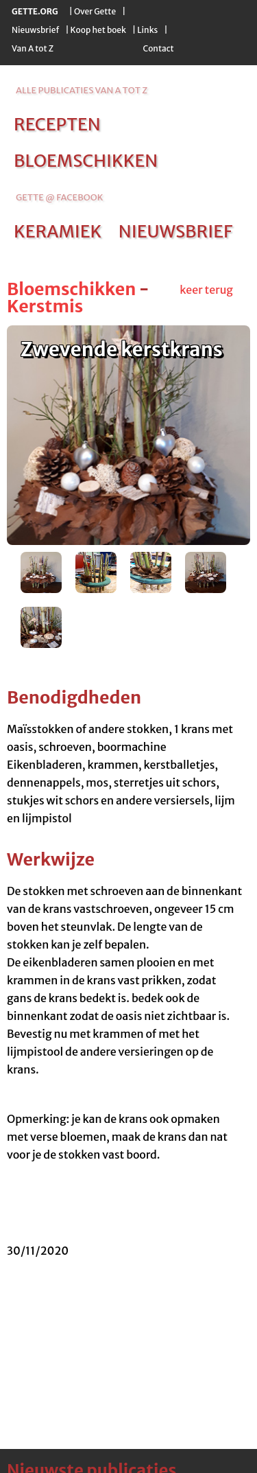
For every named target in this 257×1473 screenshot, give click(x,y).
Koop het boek (98, 30)
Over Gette (95, 11)
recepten (57, 124)
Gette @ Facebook (59, 197)
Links (147, 30)
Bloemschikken (71, 289)
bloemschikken (86, 161)
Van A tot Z (32, 48)
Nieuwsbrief (35, 30)
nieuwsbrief (175, 231)
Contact (158, 48)
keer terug (206, 290)
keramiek (57, 231)
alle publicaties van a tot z (81, 90)
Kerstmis (45, 306)
